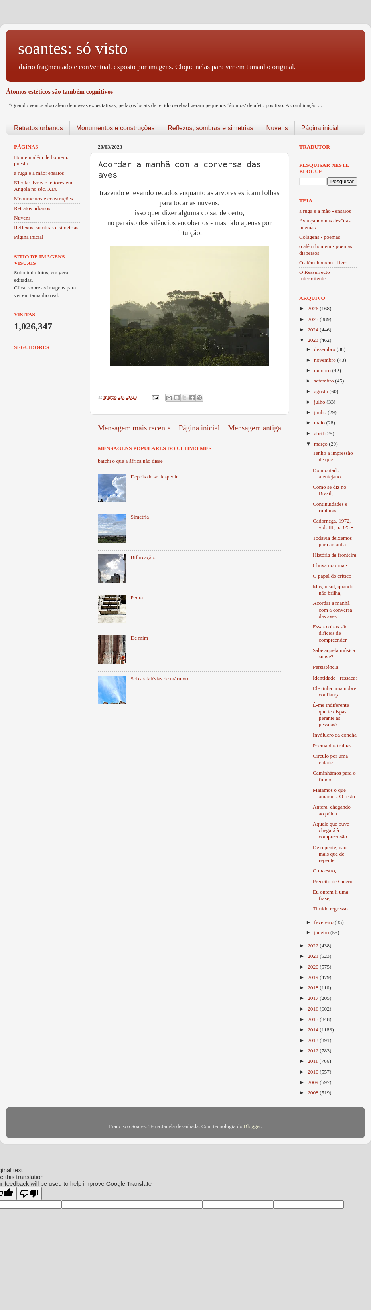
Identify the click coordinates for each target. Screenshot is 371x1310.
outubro (323, 370)
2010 (314, 1072)
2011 (314, 1061)
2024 (314, 330)
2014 (314, 1030)
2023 (314, 340)
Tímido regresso (330, 909)
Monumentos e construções (115, 128)
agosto (322, 391)
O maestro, (324, 871)
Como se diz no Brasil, (329, 490)
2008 (314, 1093)
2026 (314, 308)
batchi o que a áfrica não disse (130, 461)
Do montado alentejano (327, 473)
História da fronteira (334, 555)
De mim (139, 638)
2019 (314, 977)
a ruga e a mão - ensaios (325, 211)
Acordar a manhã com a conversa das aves (332, 609)
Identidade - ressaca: (335, 678)
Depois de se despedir (154, 477)
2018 (314, 988)
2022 (314, 946)
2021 (314, 956)
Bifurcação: (143, 557)
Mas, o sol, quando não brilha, (333, 589)
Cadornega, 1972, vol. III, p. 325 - (333, 524)
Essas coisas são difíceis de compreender (330, 633)
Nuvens (277, 128)
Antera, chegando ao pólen (332, 810)
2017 (314, 998)
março (321, 444)
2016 (314, 1009)
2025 (314, 319)
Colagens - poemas (319, 237)
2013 (314, 1040)
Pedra (136, 597)
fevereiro (324, 922)
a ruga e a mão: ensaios (39, 173)
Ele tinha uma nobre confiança (334, 691)
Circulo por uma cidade (330, 759)
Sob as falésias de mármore (159, 679)
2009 (314, 1082)
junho (321, 412)
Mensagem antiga (254, 428)
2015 (314, 1019)
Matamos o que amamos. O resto (334, 793)
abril (319, 433)
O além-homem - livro (323, 263)
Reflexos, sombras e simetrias (210, 128)
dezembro (325, 349)
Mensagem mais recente (134, 428)
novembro (325, 360)
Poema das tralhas (332, 746)
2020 (314, 967)
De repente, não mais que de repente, (330, 853)
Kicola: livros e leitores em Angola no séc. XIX (43, 186)
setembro (324, 381)
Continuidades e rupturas (330, 507)
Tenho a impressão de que (333, 456)
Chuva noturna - (330, 565)
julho (320, 402)
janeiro (322, 932)
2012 (314, 1051)
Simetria (139, 517)
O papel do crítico (332, 576)
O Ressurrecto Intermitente (314, 275)
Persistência (325, 667)
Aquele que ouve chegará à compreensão (331, 830)
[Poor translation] (29, 1193)
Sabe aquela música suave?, (334, 653)
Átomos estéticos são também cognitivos (59, 91)
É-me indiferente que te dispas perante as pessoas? (331, 714)
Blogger (252, 1126)
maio (320, 423)
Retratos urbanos (38, 128)
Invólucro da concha (335, 735)
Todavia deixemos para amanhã (332, 541)
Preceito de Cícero (333, 881)
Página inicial (320, 128)
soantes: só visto (73, 48)
